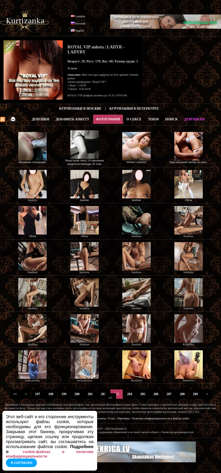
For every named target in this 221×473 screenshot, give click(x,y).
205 (143, 394)
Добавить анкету (72, 119)
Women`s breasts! (136, 162)
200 (77, 394)
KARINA (188, 344)
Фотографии (108, 119)
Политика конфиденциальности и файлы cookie (160, 418)
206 (156, 394)
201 (90, 394)
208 (182, 394)
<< (15, 394)
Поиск (171, 119)
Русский (80, 23)
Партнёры (123, 418)
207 (169, 394)
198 (50, 394)
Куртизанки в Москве (80, 108)
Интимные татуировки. (32, 162)
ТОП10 (153, 119)
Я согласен (21, 463)
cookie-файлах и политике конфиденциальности (50, 454)
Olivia (188, 200)
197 (37, 394)
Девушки (40, 119)
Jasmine (84, 200)
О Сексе (133, 119)
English (79, 30)
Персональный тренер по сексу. (188, 162)
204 (129, 394)
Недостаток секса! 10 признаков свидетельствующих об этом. (84, 162)
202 (103, 394)
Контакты (100, 418)
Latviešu (80, 16)
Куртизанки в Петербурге (134, 108)
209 (195, 394)
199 (64, 394)
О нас (111, 418)
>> (110, 398)
